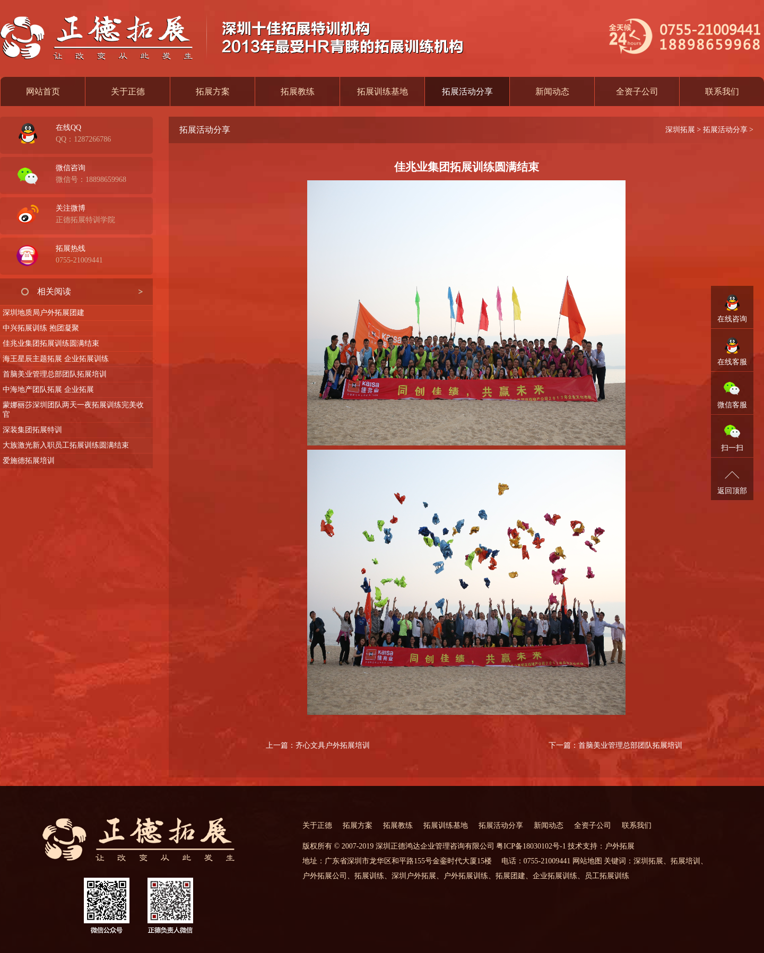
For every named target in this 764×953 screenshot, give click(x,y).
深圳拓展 (680, 130)
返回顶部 (732, 491)
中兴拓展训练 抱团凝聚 (41, 328)
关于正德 (128, 91)
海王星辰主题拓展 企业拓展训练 (56, 359)
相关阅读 (54, 291)
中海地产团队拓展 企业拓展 (48, 390)
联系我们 (722, 91)
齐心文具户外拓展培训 (333, 745)
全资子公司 (637, 91)
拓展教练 (298, 91)
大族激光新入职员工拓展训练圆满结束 (66, 445)
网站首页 (43, 91)
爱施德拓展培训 (29, 461)
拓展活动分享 (725, 130)
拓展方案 (213, 91)
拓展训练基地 (382, 91)
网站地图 (587, 861)
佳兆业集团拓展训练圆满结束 (51, 343)
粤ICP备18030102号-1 (531, 846)
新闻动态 (552, 91)
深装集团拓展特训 (32, 430)
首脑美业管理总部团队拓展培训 (55, 374)
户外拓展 (620, 846)
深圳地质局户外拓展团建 (43, 313)
